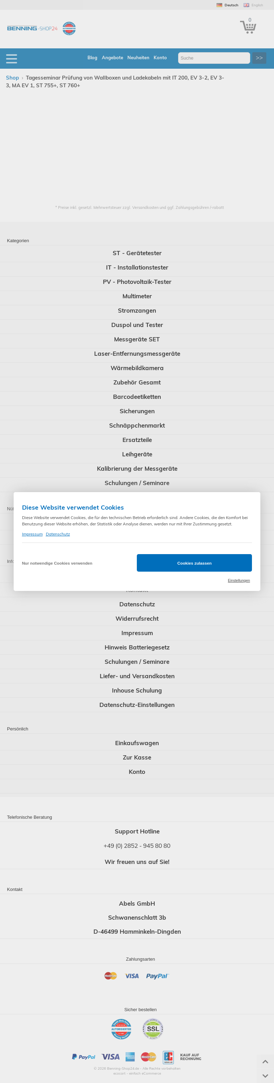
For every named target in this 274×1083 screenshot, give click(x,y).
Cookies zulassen (194, 563)
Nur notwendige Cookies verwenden (57, 563)
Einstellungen (239, 580)
